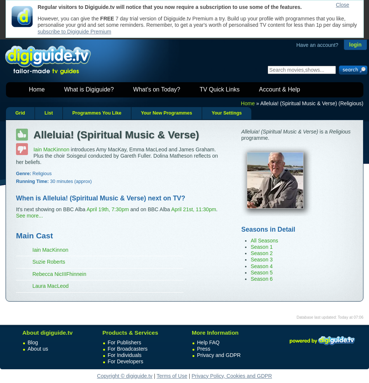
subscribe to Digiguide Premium (74, 32)
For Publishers (124, 342)
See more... (29, 216)
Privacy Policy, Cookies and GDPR (231, 376)
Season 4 (262, 266)
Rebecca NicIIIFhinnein (59, 274)
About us (38, 349)
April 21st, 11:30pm (193, 209)
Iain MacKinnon (52, 149)
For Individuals (124, 355)
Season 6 (262, 279)
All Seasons (264, 241)
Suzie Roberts (48, 262)
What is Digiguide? (89, 89)
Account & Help (279, 89)
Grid (20, 113)
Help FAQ (208, 342)
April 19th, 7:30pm (107, 209)
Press (203, 349)
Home (37, 89)
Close (342, 5)
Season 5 (262, 273)
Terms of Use (172, 376)
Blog (33, 342)
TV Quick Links (220, 89)
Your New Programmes (166, 113)
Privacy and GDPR (219, 355)
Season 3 (262, 260)
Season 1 (262, 247)
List (48, 113)
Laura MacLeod (50, 286)
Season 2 (262, 253)
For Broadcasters (127, 349)
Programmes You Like (96, 113)
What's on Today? (156, 89)
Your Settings (226, 113)
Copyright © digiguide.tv (125, 376)
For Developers (125, 361)
